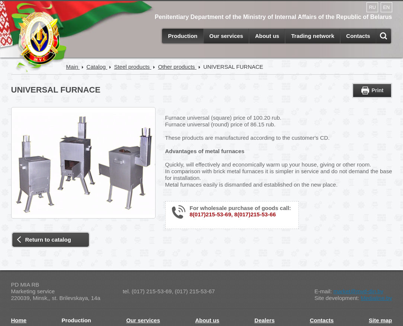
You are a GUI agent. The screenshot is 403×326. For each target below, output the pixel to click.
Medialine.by (376, 298)
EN (386, 7)
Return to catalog (48, 239)
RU (372, 7)
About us (267, 36)
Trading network (312, 36)
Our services (226, 36)
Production (182, 36)
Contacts (358, 36)
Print (378, 90)
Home (19, 320)
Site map (380, 320)
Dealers (265, 320)
